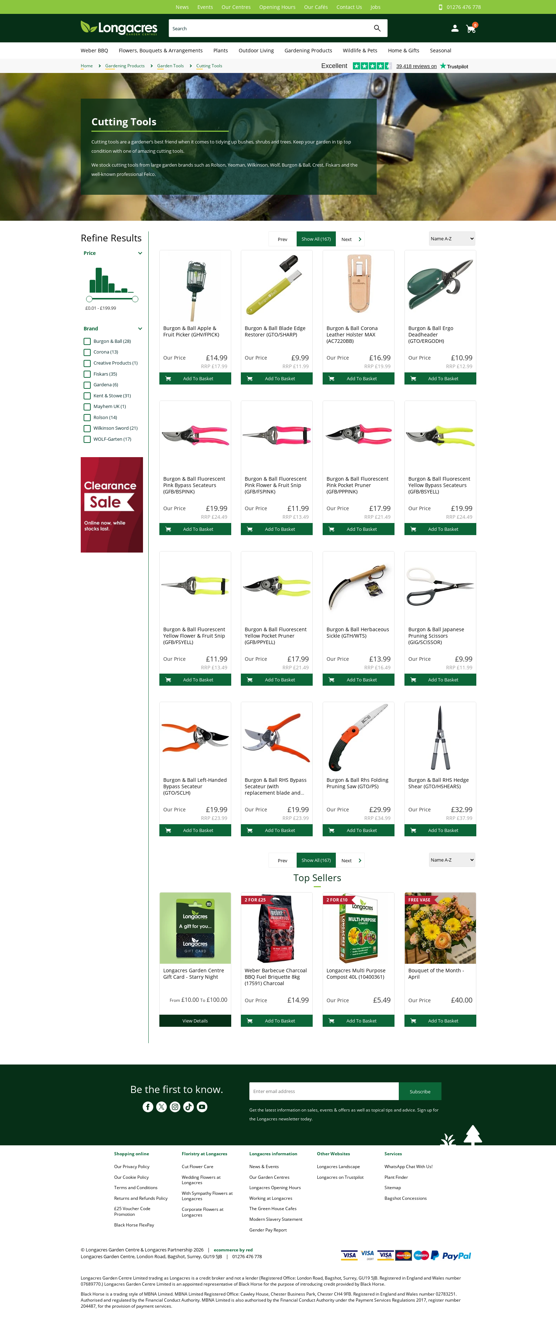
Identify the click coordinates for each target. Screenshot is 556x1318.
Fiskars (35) (105, 374)
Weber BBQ (94, 50)
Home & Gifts (403, 50)
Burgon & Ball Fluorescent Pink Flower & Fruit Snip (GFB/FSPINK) (276, 485)
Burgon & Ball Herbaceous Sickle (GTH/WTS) (358, 632)
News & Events (264, 1166)
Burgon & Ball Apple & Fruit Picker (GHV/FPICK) (191, 331)
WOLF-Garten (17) (112, 439)
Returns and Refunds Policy (141, 1198)
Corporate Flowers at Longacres (202, 1212)
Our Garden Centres (269, 1177)
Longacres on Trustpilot (340, 1177)
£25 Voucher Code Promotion (132, 1211)
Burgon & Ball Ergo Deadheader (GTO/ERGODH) (430, 334)
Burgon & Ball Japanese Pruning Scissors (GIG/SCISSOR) (436, 635)
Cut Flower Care (197, 1166)
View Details (195, 1021)
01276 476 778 (464, 7)
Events (205, 7)
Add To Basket (189, 378)
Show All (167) (316, 239)
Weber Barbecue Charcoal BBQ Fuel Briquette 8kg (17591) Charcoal (276, 977)
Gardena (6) (106, 384)
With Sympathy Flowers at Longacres (207, 1196)
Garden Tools (170, 66)
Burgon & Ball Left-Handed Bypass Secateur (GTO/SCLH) (195, 786)
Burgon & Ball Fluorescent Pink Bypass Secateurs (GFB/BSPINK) (194, 485)
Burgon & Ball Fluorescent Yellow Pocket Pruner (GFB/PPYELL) (276, 635)
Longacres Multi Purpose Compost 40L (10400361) (356, 973)
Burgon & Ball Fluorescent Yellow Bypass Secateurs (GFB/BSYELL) (439, 485)
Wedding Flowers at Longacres (201, 1180)
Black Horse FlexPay (134, 1225)
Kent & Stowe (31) (112, 395)
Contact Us (349, 7)
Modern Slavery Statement (275, 1219)
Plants (220, 50)
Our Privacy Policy (131, 1166)
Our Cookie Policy (131, 1177)
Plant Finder (396, 1177)
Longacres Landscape (338, 1166)
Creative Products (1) (116, 363)
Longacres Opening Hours (275, 1187)
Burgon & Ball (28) (112, 341)
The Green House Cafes (273, 1208)
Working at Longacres (270, 1198)
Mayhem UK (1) (110, 406)
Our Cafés (316, 7)
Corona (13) (106, 352)
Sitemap (393, 1187)
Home (87, 66)
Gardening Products (308, 50)
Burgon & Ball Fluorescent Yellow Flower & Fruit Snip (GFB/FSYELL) (194, 635)
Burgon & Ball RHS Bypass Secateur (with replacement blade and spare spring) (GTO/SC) (276, 789)
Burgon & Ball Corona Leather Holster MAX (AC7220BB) (352, 334)
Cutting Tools (209, 66)
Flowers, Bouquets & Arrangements (161, 50)
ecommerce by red (233, 1250)
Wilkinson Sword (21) (116, 428)
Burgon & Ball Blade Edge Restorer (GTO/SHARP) (275, 331)
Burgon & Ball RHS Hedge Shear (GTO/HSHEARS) (438, 783)
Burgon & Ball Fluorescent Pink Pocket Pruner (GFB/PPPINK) (357, 485)
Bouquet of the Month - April (436, 973)
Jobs (376, 7)
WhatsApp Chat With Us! (409, 1166)
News (182, 7)
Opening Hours (277, 7)
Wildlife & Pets (360, 50)
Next (346, 239)
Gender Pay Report (268, 1230)
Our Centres (236, 7)
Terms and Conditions (136, 1187)
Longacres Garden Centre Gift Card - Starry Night (193, 973)
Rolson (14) (105, 417)
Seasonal (440, 50)
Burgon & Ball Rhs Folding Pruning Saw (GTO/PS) (357, 783)
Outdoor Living (256, 50)
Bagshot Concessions (406, 1198)
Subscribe (420, 1091)
